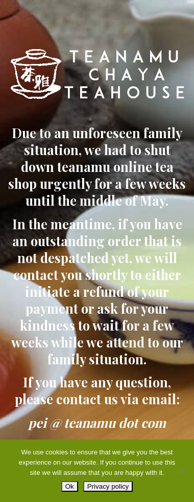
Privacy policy (108, 486)
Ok (69, 486)
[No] (181, 471)
